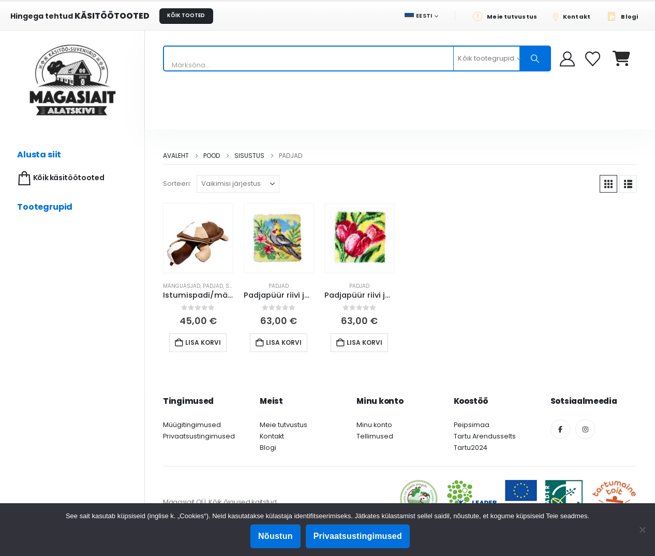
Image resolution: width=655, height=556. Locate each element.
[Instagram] (585, 429)
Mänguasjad (181, 286)
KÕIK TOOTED (186, 15)
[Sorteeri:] (238, 184)
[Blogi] (625, 16)
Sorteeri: (177, 183)
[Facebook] (560, 429)
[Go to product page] (198, 238)
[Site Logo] (72, 80)
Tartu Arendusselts (485, 436)
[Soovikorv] (594, 58)
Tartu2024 (470, 447)
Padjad (213, 286)
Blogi (268, 447)
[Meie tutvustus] (508, 16)
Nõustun (275, 536)
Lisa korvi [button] (203, 342)
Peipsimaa (471, 424)
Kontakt (272, 436)
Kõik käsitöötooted (60, 178)
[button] (608, 184)
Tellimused (374, 436)
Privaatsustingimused (199, 436)
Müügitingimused (192, 424)
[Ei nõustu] (642, 529)
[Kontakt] (575, 16)
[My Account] (567, 58)
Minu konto (374, 424)
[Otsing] (535, 58)
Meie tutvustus (283, 424)
